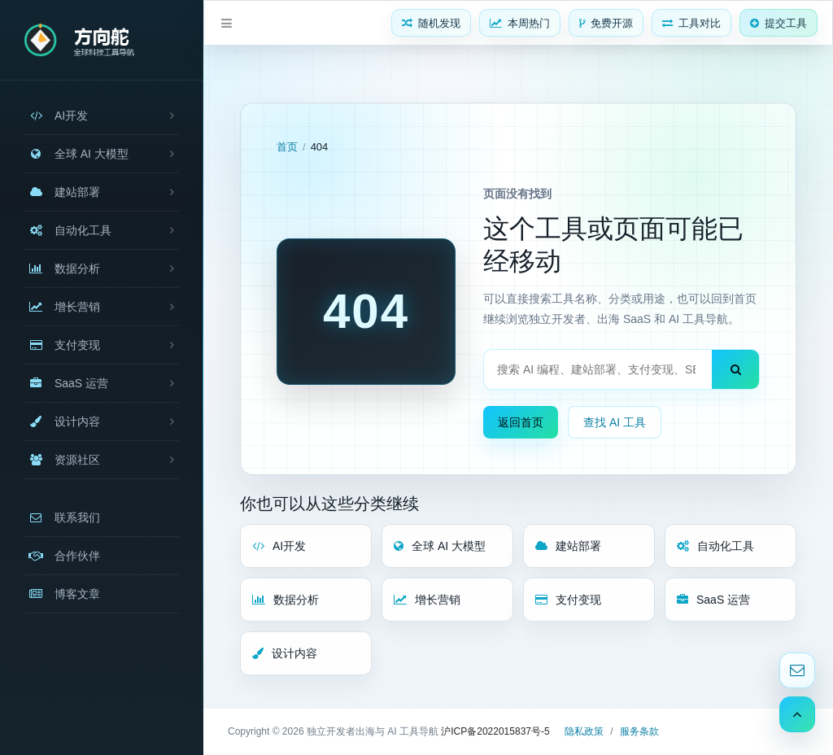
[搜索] (735, 369)
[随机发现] (431, 23)
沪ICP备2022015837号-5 (495, 731)
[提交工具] (778, 23)
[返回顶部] (797, 714)
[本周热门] (519, 23)
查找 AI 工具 (614, 422)
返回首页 (520, 422)
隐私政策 (584, 731)
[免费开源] (606, 23)
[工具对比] (691, 23)
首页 (287, 147)
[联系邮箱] (797, 670)
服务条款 (639, 731)
